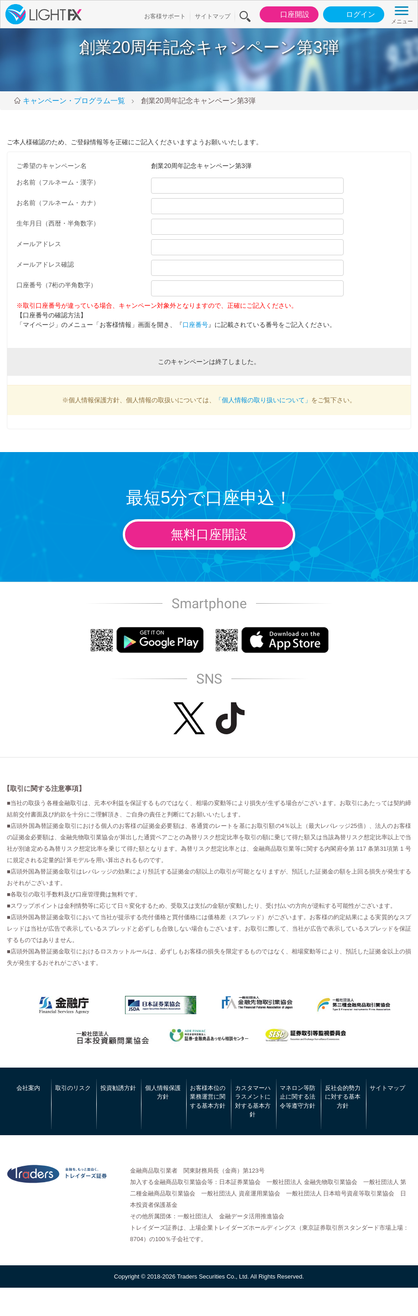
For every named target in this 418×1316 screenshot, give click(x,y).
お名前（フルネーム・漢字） (57, 182)
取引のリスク (73, 1087)
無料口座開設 (209, 534)
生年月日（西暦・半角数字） (57, 223)
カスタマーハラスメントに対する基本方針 (253, 1101)
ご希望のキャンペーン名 (51, 165)
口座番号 (195, 324)
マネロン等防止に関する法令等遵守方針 (297, 1096)
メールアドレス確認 (45, 264)
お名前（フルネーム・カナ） (57, 202)
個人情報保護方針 (163, 1092)
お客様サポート (165, 16)
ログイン (353, 14)
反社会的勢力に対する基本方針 (343, 1096)
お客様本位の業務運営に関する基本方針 (207, 1096)
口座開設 (287, 14)
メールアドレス (38, 243)
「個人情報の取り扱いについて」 (263, 400)
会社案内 (28, 1087)
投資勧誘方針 (118, 1087)
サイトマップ (212, 16)
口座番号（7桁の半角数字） (56, 285)
